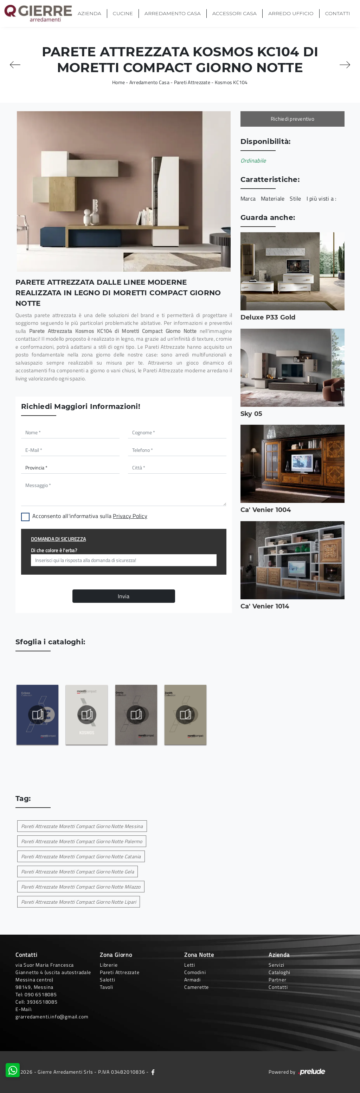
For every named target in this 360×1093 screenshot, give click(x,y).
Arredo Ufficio (290, 13)
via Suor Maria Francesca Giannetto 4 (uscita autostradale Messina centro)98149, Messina (53, 976)
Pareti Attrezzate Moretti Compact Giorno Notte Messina (82, 826)
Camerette (196, 987)
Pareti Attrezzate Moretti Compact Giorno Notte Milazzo (81, 886)
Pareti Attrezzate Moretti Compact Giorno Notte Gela (77, 871)
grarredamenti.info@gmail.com (51, 1016)
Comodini (195, 972)
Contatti (337, 13)
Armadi (192, 979)
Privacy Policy (130, 516)
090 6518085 (41, 994)
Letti (189, 964)
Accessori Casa (234, 13)
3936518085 (42, 1001)
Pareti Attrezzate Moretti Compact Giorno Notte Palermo (81, 841)
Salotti (107, 979)
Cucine (123, 13)
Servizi (276, 964)
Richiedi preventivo (292, 119)
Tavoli (106, 987)
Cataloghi (279, 972)
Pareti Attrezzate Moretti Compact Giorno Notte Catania (81, 856)
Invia (123, 596)
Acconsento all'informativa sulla (89, 516)
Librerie (108, 964)
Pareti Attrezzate (192, 82)
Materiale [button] (272, 198)
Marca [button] (248, 198)
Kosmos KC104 (231, 82)
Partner (278, 979)
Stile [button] (295, 198)
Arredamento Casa (172, 13)
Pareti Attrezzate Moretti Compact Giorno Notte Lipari (78, 901)
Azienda (89, 13)
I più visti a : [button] (321, 198)
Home (118, 82)
